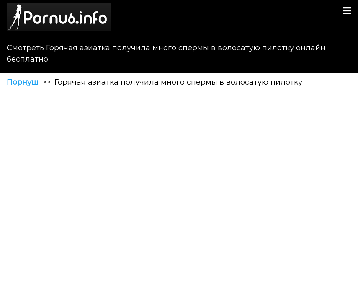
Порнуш (23, 82)
